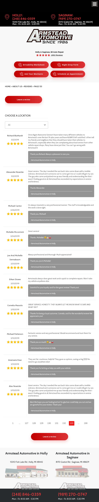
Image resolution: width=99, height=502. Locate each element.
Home (8, 86)
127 (26, 423)
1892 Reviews (57, 55)
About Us (17, 86)
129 (41, 423)
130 (49, 423)
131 (56, 423)
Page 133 (38, 86)
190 (85, 423)
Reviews (28, 86)
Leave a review (23, 100)
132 (64, 423)
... (19, 423)
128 (34, 423)
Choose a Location (17, 115)
